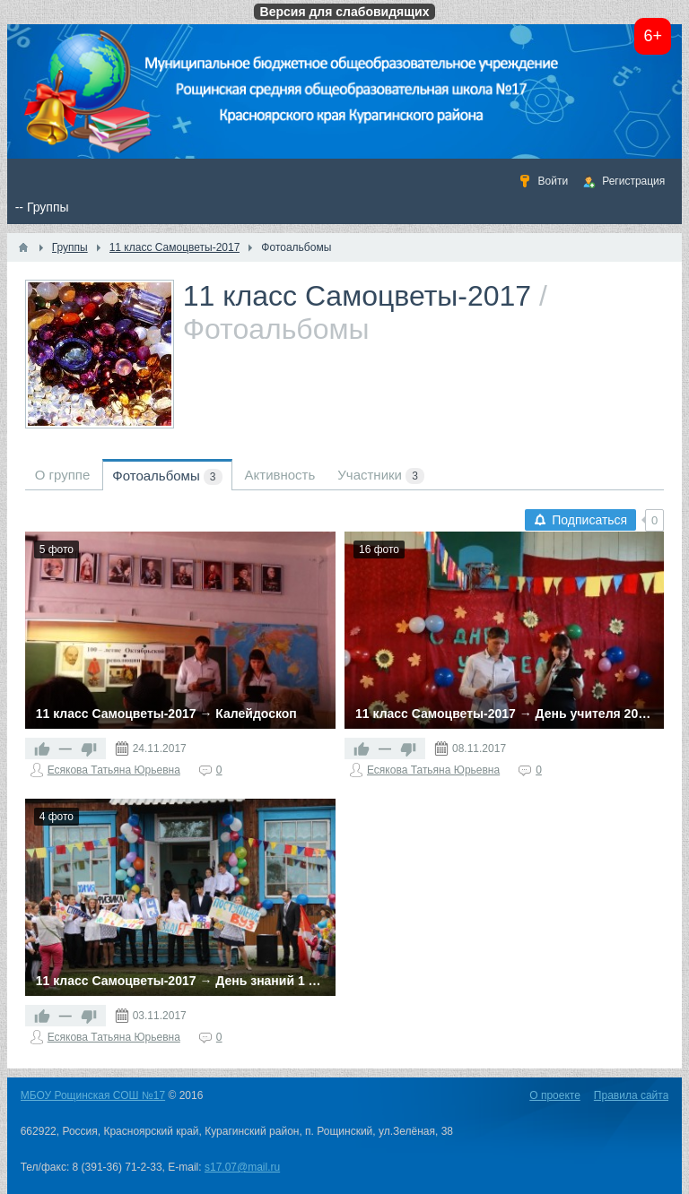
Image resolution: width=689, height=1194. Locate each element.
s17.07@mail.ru (242, 1167)
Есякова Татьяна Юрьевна (114, 770)
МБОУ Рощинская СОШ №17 (93, 1095)
